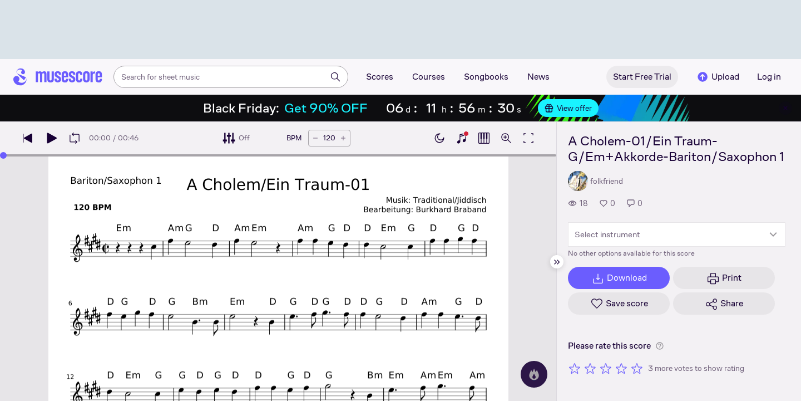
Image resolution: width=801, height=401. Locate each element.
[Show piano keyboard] (462, 138)
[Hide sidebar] (556, 261)
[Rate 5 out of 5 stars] (637, 368)
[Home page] (57, 77)
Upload (717, 77)
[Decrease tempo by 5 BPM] (315, 138)
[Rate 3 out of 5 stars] (605, 368)
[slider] (3, 155)
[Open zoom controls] (506, 138)
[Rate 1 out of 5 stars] (574, 368)
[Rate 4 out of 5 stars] (621, 368)
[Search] (335, 76)
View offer (568, 108)
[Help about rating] (659, 346)
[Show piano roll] (484, 138)
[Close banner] (785, 108)
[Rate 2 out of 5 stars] (590, 368)
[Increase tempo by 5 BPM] (343, 138)
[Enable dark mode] (439, 138)
